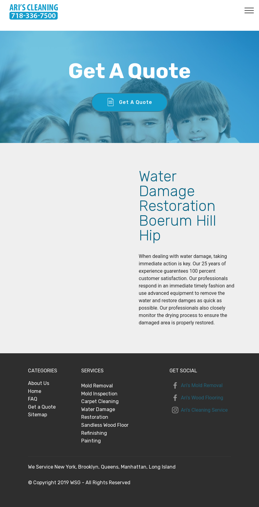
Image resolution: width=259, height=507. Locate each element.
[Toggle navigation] (249, 10)
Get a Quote (42, 407)
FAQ (32, 399)
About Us (38, 383)
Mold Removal (97, 386)
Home (34, 391)
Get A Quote (129, 102)
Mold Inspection (99, 394)
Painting (91, 441)
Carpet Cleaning (100, 401)
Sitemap (37, 415)
